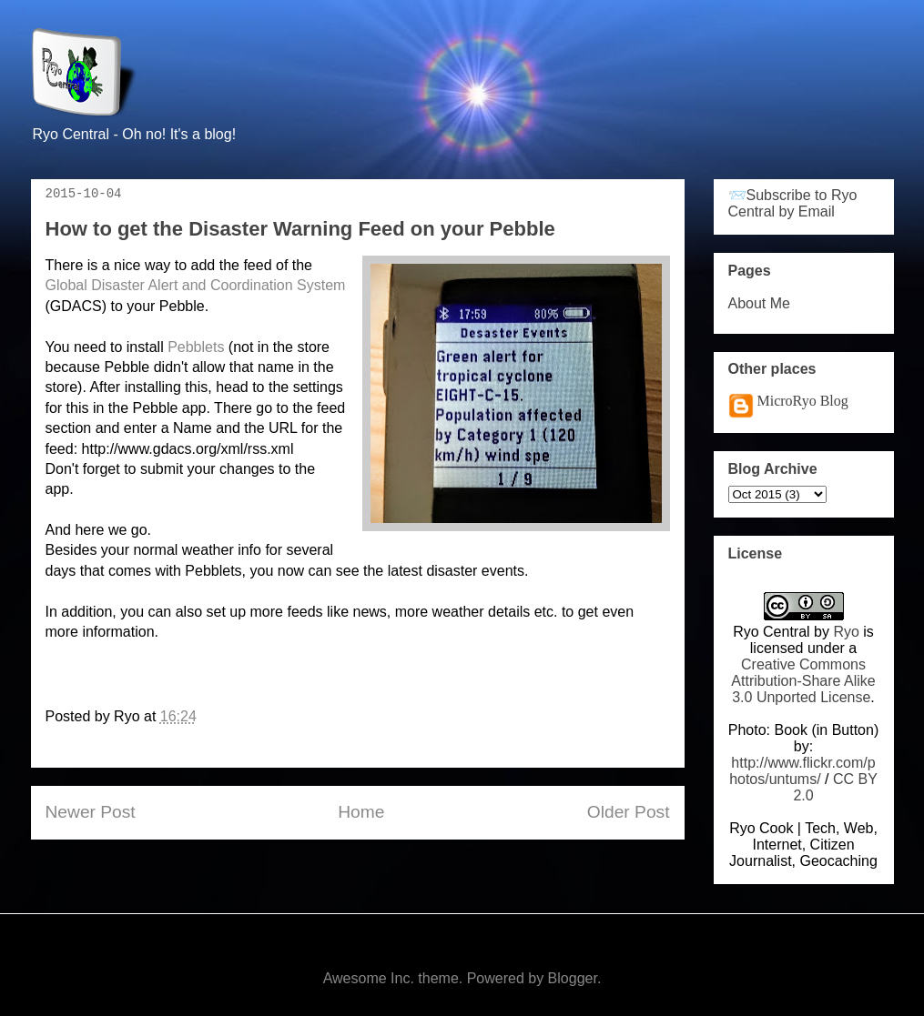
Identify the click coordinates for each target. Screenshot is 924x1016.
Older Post (628, 811)
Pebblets (196, 347)
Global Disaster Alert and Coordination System (196, 285)
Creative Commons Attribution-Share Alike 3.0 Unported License (803, 681)
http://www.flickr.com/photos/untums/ (802, 771)
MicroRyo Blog (802, 400)
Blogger (572, 978)
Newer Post (91, 811)
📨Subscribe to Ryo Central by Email (793, 203)
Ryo (845, 631)
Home (361, 811)
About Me (759, 303)
